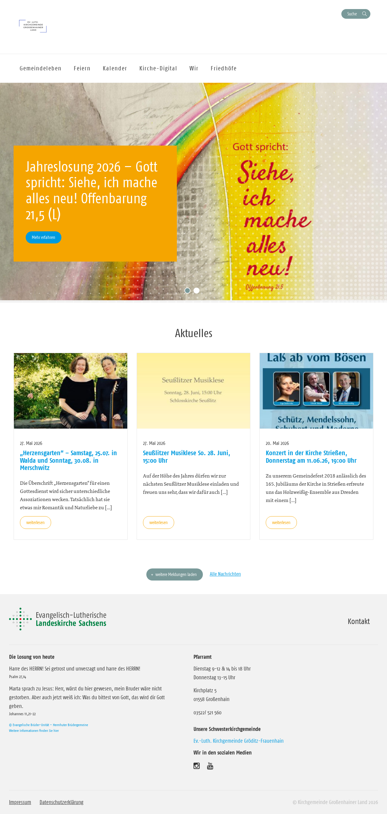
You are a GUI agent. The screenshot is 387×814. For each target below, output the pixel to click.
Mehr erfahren (43, 237)
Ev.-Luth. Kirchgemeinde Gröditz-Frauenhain (239, 741)
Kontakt (359, 621)
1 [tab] (189, 292)
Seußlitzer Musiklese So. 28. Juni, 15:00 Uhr (186, 456)
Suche (352, 14)
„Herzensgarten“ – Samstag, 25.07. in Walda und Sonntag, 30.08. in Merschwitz (68, 460)
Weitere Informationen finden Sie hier (34, 730)
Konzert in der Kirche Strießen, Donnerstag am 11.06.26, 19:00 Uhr (311, 456)
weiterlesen (35, 522)
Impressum (20, 802)
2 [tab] (198, 292)
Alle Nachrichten (225, 574)
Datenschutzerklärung (61, 802)
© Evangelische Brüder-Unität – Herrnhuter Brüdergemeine (48, 724)
